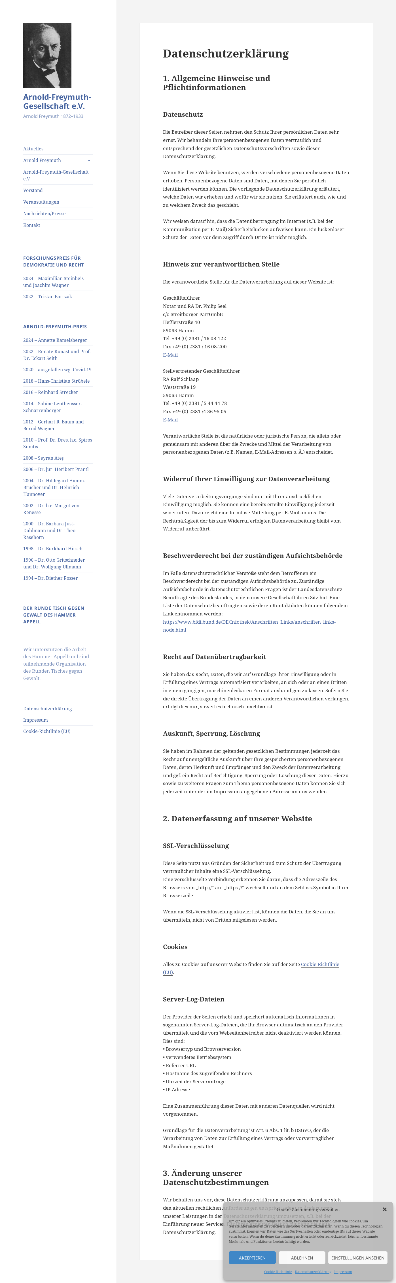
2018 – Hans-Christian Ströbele (56, 381)
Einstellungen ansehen (357, 1258)
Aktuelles (33, 149)
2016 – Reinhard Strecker (50, 392)
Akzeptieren (252, 1258)
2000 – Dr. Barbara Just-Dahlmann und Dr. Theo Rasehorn (49, 530)
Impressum (343, 1271)
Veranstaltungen (41, 202)
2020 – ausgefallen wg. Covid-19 (57, 369)
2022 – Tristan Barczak (47, 296)
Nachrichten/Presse (44, 213)
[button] (384, 1209)
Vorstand (33, 190)
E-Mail (170, 354)
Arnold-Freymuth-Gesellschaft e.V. (57, 101)
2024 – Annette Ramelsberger (55, 340)
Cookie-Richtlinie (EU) (47, 731)
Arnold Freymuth (42, 160)
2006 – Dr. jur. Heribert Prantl (56, 469)
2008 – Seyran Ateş (43, 458)
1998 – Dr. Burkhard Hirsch (52, 548)
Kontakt (31, 225)
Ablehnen (302, 1258)
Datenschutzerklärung (313, 1271)
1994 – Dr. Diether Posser (50, 578)
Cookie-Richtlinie (278, 1271)
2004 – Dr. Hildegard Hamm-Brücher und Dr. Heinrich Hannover (54, 487)
